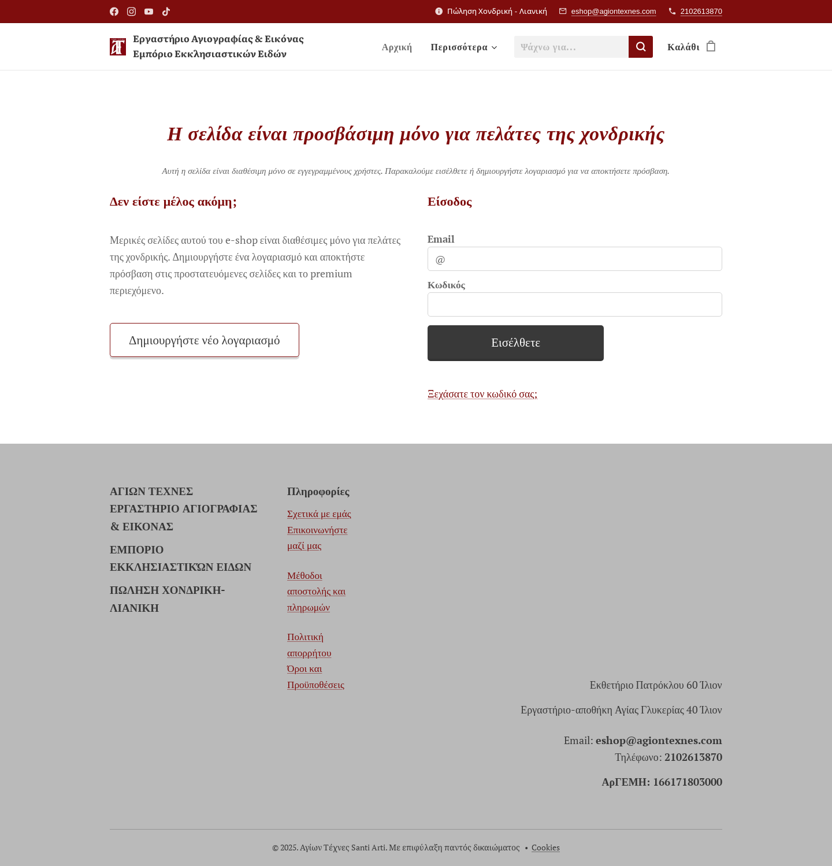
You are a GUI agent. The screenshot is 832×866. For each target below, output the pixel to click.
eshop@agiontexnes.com (613, 11)
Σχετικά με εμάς (319, 514)
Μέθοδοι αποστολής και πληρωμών (316, 591)
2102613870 (701, 11)
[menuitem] (399, 46)
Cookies (546, 847)
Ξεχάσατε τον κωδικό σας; (482, 393)
